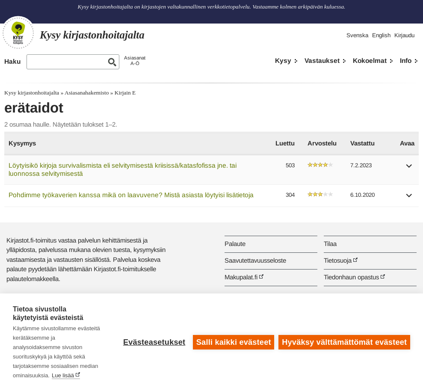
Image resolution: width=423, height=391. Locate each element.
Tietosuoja (338, 260)
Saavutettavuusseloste (255, 260)
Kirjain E (125, 92)
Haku (12, 61)
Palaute (235, 243)
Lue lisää (63, 375)
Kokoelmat (370, 60)
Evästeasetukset (154, 342)
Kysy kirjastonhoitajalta (31, 92)
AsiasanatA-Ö (134, 60)
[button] (409, 169)
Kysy (283, 60)
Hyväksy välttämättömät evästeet (344, 342)
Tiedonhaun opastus (351, 277)
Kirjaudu (404, 35)
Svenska (357, 35)
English (381, 35)
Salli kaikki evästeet (233, 342)
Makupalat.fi (241, 277)
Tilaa (330, 243)
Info (405, 60)
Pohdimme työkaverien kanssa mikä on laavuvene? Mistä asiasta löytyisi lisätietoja (131, 194)
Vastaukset (322, 60)
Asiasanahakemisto (87, 92)
